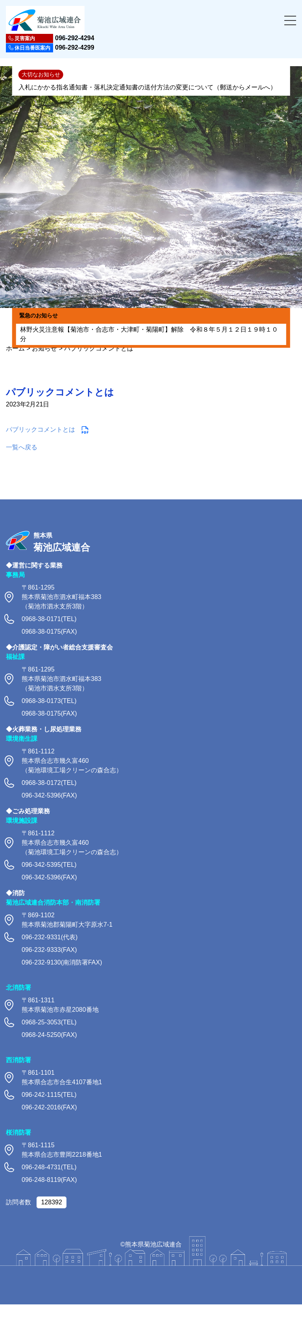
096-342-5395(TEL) (49, 864)
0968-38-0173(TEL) (49, 700)
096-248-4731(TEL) (49, 1167)
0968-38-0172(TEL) (49, 782)
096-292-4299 (50, 47)
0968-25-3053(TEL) (49, 1022)
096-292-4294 (50, 38)
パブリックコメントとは (40, 429)
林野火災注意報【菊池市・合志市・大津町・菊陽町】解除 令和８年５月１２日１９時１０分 (149, 334)
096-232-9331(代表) (49, 937)
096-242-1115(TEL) (49, 1094)
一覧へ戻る (21, 447)
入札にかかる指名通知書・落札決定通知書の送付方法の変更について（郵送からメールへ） (147, 87)
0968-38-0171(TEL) (49, 619)
